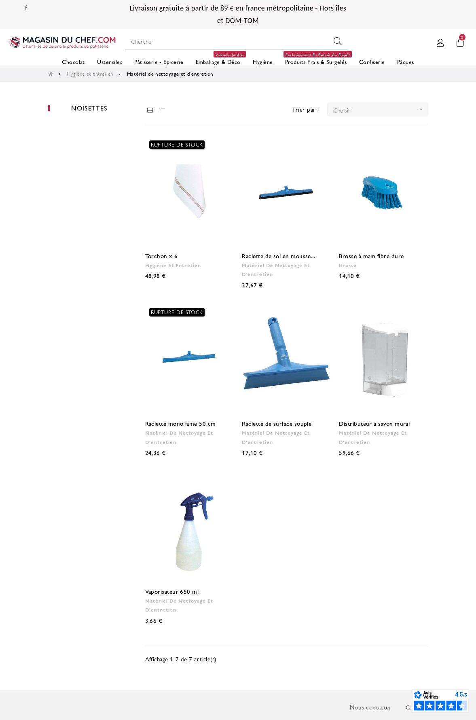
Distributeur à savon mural (374, 423)
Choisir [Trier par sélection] (380, 109)
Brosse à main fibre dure (371, 255)
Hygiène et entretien (173, 265)
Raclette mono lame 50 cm (180, 423)
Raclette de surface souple (276, 423)
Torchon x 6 (161, 255)
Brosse (348, 265)
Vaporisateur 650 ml (172, 591)
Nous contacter (370, 707)
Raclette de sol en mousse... (278, 255)
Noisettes (89, 108)
